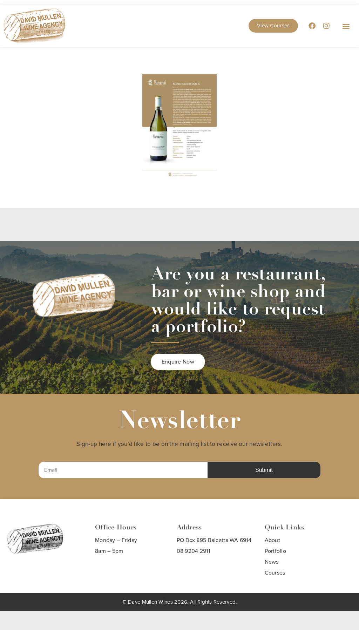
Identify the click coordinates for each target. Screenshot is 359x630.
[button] (346, 26)
